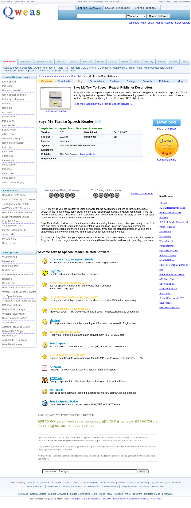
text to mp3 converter (13, 143)
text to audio (8, 116)
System (173, 61)
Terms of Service (119, 499)
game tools (8, 151)
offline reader (9, 134)
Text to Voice (165, 236)
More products (87, 154)
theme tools (8, 160)
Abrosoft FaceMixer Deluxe (16, 327)
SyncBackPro (9, 322)
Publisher (164, 81)
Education (88, 61)
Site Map (23, 493)
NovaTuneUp (165, 303)
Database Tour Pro (168, 288)
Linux (151, 22)
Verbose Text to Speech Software (19, 292)
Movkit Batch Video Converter (17, 212)
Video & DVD (33, 482)
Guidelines (145, 499)
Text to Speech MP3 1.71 (66, 331)
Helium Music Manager (14, 309)
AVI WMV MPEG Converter (16, 208)
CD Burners (89, 67)
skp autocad (92, 421)
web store (75, 421)
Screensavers (182, 22)
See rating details (166, 159)
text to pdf (7, 108)
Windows (134, 22)
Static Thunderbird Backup (15, 217)
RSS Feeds (20, 1)
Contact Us (107, 499)
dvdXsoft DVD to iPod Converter (18, 199)
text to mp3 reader (11, 90)
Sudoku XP (8, 234)
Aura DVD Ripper (167, 260)
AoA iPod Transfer (167, 255)
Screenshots (97, 81)
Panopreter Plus (10, 265)
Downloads (64, 81)
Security (149, 61)
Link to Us (86, 499)
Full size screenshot (56, 111)
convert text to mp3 (12, 138)
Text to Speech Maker (64, 401)
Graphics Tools (108, 482)
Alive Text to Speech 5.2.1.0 (68, 282)
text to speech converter (14, 99)
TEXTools (56, 378)
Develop (74, 61)
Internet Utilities (125, 482)
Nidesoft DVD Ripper (12, 331)
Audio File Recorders (68, 67)
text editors (8, 147)
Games (169, 22)
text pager (7, 169)
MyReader (56, 389)
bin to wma (74, 426)
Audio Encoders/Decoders (17, 67)
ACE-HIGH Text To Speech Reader (72, 259)
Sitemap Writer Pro (11, 225)
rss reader (7, 112)
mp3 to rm (110, 421)
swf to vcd (47, 421)
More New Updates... (13, 344)
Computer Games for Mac (152, 486)
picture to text (9, 129)
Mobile (159, 22)
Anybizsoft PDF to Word (14, 340)
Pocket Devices (91, 486)
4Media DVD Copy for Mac (15, 204)
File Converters (174, 482)
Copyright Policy (133, 499)
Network (136, 61)
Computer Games (129, 486)
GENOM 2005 (9, 335)
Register (162, 1)
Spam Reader (9, 243)
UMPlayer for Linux (12, 305)
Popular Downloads (79, 493)
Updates (148, 493)
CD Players (104, 67)
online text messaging (13, 182)
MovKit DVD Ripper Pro (14, 230)
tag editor (57, 425)
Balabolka (7, 279)
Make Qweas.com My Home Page (90, 1)
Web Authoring (142, 482)
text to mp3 (8, 103)
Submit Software (57, 493)
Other (169, 67)
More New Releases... (169, 307)
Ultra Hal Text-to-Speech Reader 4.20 (74, 297)
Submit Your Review (142, 193)
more (27, 77)
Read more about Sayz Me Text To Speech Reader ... (102, 103)
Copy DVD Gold (10, 221)
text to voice (8, 121)
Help (175, 1)
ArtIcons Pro (165, 293)
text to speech (9, 81)
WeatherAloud (9, 257)
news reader (8, 125)
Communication (44, 61)
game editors (8, 164)
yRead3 (163, 203)
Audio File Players (44, 67)
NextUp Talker (9, 270)
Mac (143, 22)
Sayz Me (55, 271)
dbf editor (143, 421)
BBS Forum (31, 1)
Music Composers (154, 67)
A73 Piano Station (167, 279)
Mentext (55, 320)
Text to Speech (166, 241)
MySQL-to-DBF (10, 238)
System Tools (158, 482)
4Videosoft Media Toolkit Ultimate (19, 300)
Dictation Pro (8, 283)
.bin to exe (127, 421)
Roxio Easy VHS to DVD (14, 318)
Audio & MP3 (71, 482)
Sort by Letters (38, 493)
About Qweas (6, 1)
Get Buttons (76, 499)
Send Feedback (184, 1)
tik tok (62, 421)
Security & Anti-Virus (72, 486)
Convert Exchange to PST (171, 298)
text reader (7, 86)
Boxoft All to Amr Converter (172, 274)
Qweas (50, 499)
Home (125, 61)
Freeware (137, 493)
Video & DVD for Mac (52, 482)
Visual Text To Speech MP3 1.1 (70, 355)
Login (169, 1)
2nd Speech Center (12, 296)
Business (25, 61)
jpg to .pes (88, 426)
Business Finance (110, 486)
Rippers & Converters (38, 70)
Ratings (131, 81)
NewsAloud (8, 261)
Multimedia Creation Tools (127, 67)
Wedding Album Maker (13, 314)
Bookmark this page (112, 1)
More (180, 81)
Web (185, 61)
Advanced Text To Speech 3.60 (70, 308)
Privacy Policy (156, 499)
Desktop (61, 61)
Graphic (113, 61)
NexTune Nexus (166, 284)
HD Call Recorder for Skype (16, 287)
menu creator (9, 173)
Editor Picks (98, 493)
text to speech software (14, 94)
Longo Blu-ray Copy (168, 250)
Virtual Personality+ (168, 227)
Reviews (114, 81)
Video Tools (69, 70)
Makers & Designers (89, 482)
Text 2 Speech (59, 343)
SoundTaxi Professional (14, 195)
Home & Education (35, 486)
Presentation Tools (13, 70)
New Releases (115, 493)
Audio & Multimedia (57, 76)
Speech (56, 70)
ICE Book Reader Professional (17, 274)
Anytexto (56, 366)
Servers (161, 61)
